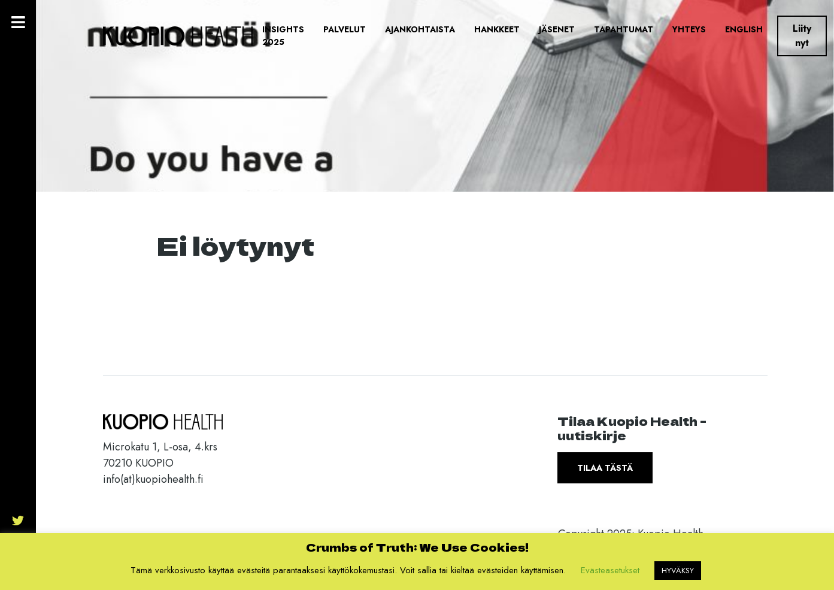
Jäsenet (557, 29)
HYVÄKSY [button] (678, 570)
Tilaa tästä (605, 468)
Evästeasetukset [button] (610, 570)
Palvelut (344, 29)
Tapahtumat (623, 29)
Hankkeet (497, 29)
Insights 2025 (283, 35)
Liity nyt (802, 36)
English (744, 29)
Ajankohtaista (420, 29)
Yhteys (689, 29)
